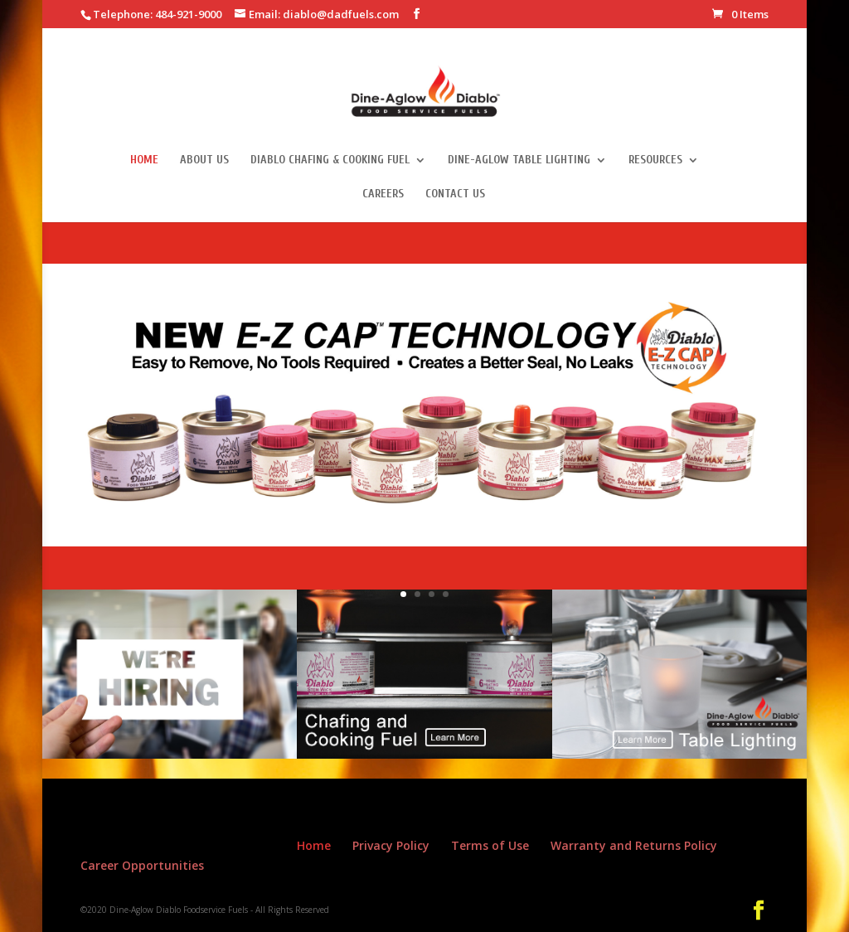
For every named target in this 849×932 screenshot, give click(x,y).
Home (144, 160)
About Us (204, 160)
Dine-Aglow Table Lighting (519, 160)
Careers (383, 194)
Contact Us (455, 194)
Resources (655, 160)
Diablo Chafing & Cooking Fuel (330, 160)
